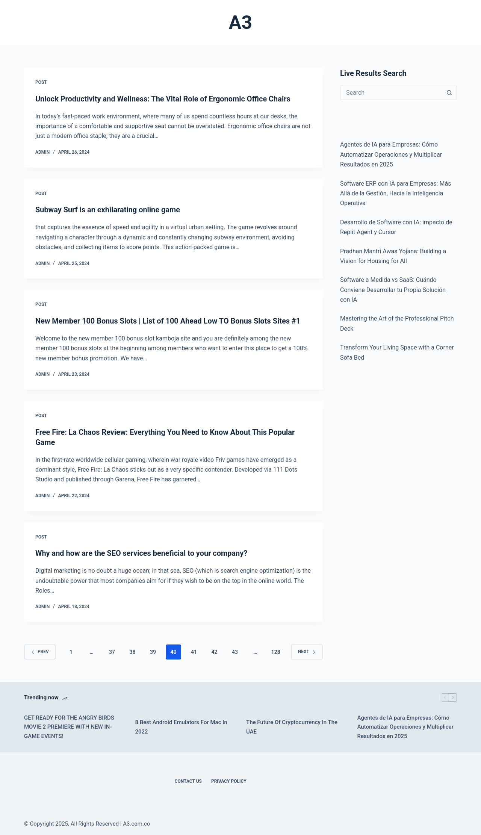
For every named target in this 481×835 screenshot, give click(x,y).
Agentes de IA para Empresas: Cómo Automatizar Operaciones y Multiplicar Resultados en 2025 (405, 725)
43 (235, 650)
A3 (240, 22)
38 (132, 650)
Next (307, 649)
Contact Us (188, 779)
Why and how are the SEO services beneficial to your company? (141, 551)
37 (112, 650)
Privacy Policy (229, 779)
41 (194, 650)
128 (275, 650)
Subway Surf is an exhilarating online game (108, 209)
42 (214, 650)
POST (41, 82)
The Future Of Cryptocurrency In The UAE (291, 725)
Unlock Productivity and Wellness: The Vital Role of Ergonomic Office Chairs (163, 98)
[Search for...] (391, 92)
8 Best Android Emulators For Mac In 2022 (181, 725)
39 (153, 650)
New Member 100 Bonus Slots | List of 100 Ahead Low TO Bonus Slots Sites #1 (168, 320)
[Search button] (449, 92)
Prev (40, 649)
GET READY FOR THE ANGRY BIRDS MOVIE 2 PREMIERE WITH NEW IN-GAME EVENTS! (69, 725)
